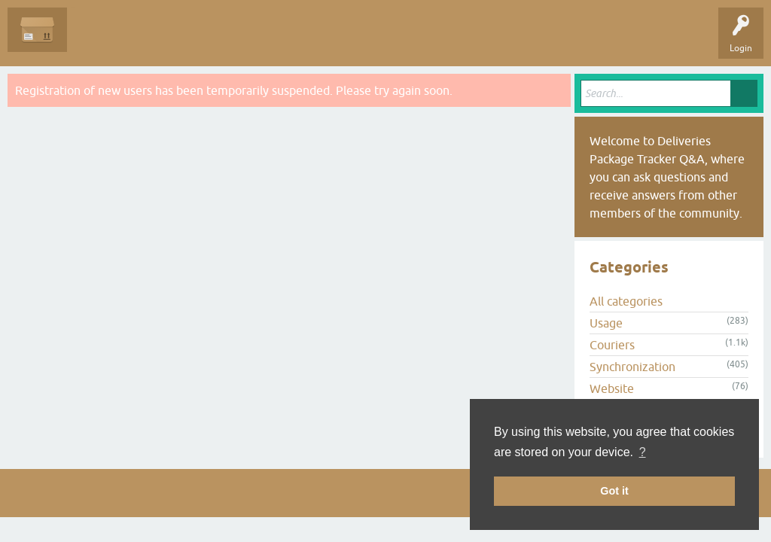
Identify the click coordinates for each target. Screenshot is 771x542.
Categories (274, 41)
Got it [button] (614, 491)
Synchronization (632, 366)
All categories (626, 301)
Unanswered (162, 41)
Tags (219, 41)
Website (612, 388)
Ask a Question (344, 41)
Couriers (612, 345)
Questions (99, 41)
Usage (606, 323)
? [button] (642, 452)
